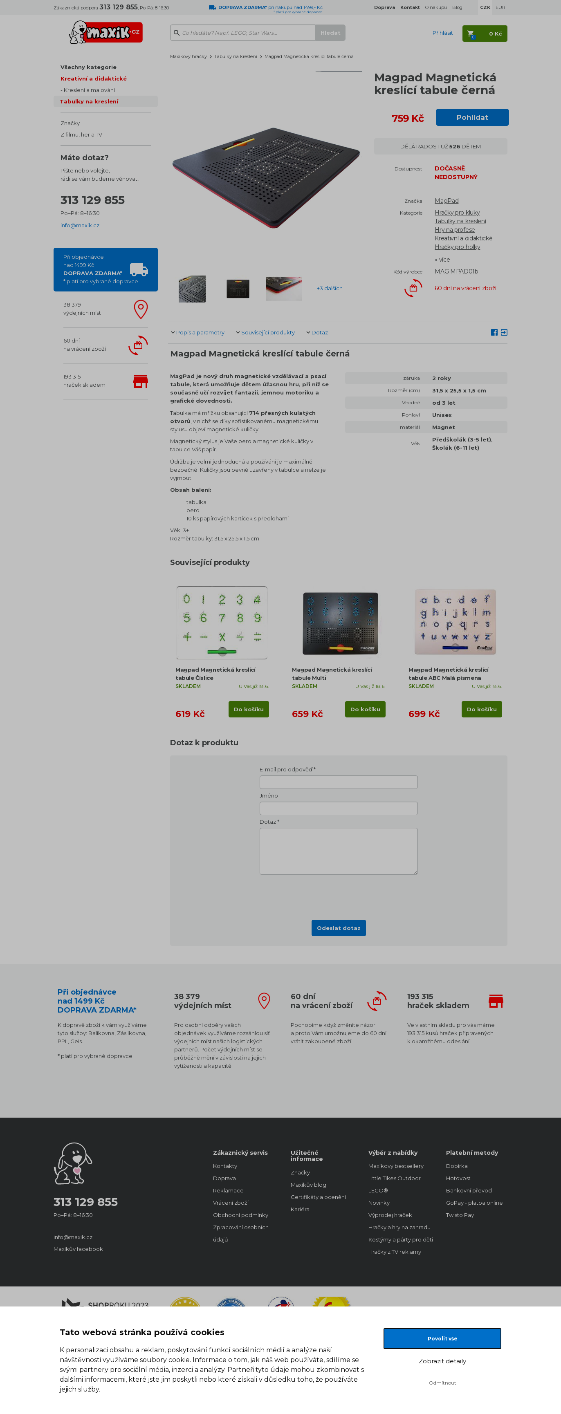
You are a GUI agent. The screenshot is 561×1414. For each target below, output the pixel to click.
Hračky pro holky (457, 247)
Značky (70, 123)
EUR (500, 7)
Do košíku (249, 709)
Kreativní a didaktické (94, 78)
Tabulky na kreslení (89, 101)
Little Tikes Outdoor (394, 1178)
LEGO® (378, 1190)
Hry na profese (455, 229)
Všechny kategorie (89, 67)
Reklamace (228, 1190)
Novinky (379, 1202)
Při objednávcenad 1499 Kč (100, 269)
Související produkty (268, 332)
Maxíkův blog (308, 1184)
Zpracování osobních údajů (241, 1233)
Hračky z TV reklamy (394, 1251)
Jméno (269, 795)
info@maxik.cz (80, 225)
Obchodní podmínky (240, 1215)
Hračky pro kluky (457, 212)
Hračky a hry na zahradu (399, 1227)
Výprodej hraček (390, 1215)
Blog (457, 7)
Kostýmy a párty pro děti (399, 1239)
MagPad (446, 200)
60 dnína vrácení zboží (84, 344)
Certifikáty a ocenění (318, 1197)
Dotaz (320, 332)
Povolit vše (443, 1339)
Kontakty (225, 1166)
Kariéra (300, 1209)
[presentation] (339, 895)
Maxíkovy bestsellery (396, 1166)
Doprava (224, 1178)
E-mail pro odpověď (286, 769)
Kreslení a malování (89, 90)
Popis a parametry (200, 332)
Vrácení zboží (231, 1202)
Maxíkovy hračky (188, 56)
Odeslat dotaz (339, 928)
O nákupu (436, 7)
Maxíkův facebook (78, 1249)
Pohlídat (472, 117)
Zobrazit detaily (442, 1361)
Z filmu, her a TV (81, 134)
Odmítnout (442, 1383)
